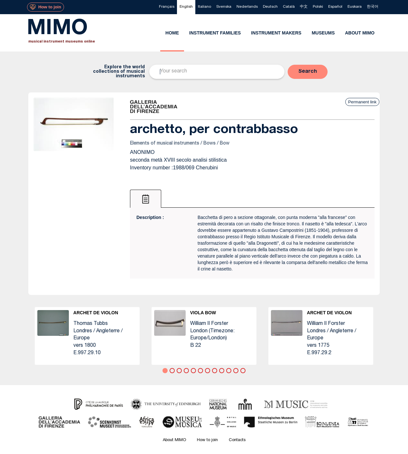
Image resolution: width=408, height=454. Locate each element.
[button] (308, 72)
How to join (207, 440)
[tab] (145, 199)
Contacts (237, 440)
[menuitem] (166, 7)
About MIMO (174, 440)
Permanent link (362, 101)
